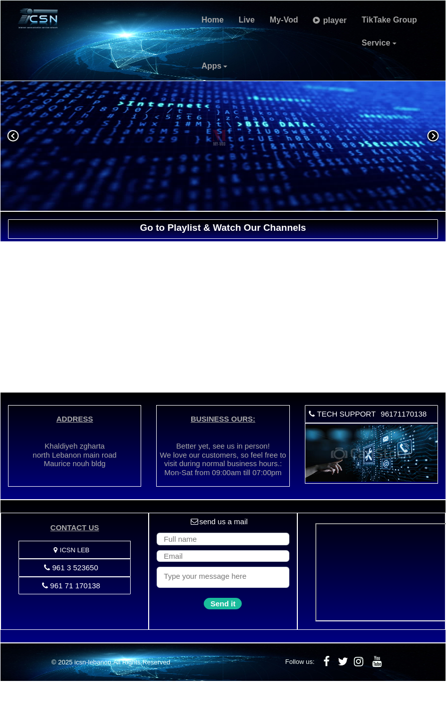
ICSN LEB (71, 550)
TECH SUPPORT (341, 414)
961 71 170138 (71, 585)
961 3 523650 (71, 567)
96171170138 (404, 414)
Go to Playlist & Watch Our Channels (223, 227)
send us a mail (219, 521)
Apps (214, 66)
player (329, 20)
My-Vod (284, 20)
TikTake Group (389, 20)
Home (212, 20)
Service (379, 43)
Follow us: (300, 661)
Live (247, 20)
